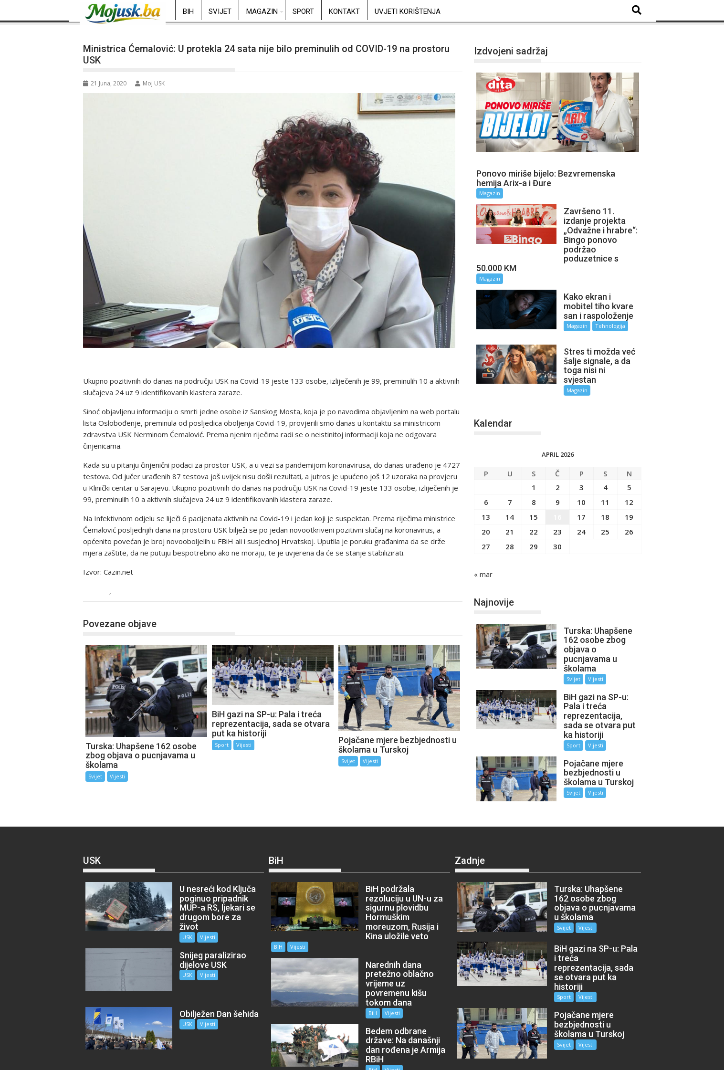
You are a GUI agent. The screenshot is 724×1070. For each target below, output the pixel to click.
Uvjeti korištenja (408, 11)
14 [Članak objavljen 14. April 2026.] (509, 493)
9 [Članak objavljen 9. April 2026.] (558, 478)
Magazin (262, 11)
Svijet (220, 11)
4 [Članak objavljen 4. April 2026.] (605, 464)
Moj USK (150, 83)
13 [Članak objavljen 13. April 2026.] (486, 493)
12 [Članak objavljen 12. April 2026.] (629, 478)
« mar (483, 551)
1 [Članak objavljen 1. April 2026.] (534, 464)
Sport (303, 11)
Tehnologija (600, 316)
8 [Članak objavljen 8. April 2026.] (534, 478)
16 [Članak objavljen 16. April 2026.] (557, 493)
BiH (188, 11)
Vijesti (125, 591)
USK (100, 591)
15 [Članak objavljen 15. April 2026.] (533, 493)
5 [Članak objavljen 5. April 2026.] (629, 464)
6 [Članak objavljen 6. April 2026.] (486, 478)
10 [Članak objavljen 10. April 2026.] (581, 478)
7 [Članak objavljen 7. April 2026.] (510, 478)
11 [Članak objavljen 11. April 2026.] (605, 478)
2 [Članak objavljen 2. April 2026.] (558, 464)
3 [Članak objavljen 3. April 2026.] (581, 464)
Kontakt (344, 11)
